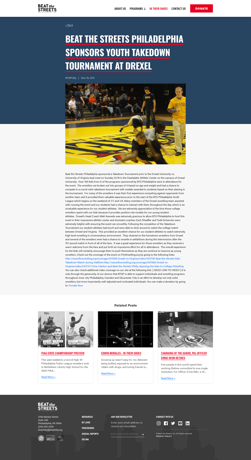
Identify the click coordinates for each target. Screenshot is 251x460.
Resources (87, 417)
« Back (69, 25)
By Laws (86, 422)
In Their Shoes (159, 8)
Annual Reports (90, 433)
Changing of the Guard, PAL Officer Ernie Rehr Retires (184, 355)
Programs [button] (138, 8)
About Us (120, 8)
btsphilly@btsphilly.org (50, 429)
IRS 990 (85, 439)
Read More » (48, 377)
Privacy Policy (164, 436)
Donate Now (76, 285)
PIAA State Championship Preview (62, 353)
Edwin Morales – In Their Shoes (121, 353)
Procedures (88, 428)
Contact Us (178, 8)
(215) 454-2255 (46, 426)
